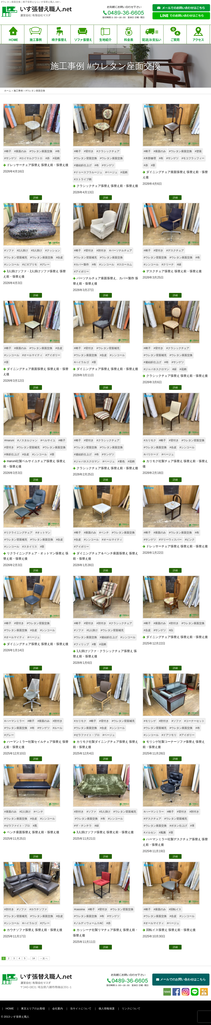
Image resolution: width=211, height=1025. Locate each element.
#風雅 (162, 832)
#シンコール (11, 264)
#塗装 (198, 151)
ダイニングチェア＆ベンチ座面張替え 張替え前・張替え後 (105, 556)
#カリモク (150, 440)
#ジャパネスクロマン (156, 369)
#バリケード (151, 454)
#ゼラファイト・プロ (87, 734)
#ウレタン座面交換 (40, 151)
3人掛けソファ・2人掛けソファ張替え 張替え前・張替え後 (34, 274)
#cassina (79, 909)
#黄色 (121, 461)
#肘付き (101, 250)
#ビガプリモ (29, 264)
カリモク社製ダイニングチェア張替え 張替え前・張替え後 (105, 744)
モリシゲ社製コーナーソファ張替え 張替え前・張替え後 (174, 744)
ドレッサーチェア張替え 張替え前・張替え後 (37, 165)
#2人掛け (22, 250)
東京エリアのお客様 (33, 1008)
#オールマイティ (32, 355)
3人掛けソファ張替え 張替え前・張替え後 (105, 832)
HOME (10, 1008)
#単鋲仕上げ (11, 454)
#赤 (47, 158)
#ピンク (189, 539)
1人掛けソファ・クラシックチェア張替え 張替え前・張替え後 (105, 653)
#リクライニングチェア (18, 532)
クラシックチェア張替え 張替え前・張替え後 (107, 185)
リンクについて (131, 1008)
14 (33, 958)
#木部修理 (150, 158)
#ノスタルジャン (27, 440)
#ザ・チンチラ (83, 825)
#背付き (88, 151)
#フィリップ (81, 644)
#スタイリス (29, 546)
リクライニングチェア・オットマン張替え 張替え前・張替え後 (35, 556)
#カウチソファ (38, 909)
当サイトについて (80, 1008)
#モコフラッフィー (193, 158)
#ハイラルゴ (81, 362)
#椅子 (7, 151)
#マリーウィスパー (170, 539)
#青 (94, 644)
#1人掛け (92, 630)
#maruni (9, 440)
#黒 (35, 825)
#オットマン (43, 532)
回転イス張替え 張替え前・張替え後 (171, 929)
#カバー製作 (81, 264)
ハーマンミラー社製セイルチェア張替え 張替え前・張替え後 (35, 744)
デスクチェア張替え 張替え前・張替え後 (174, 271)
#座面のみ (20, 151)
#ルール (57, 727)
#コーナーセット (194, 720)
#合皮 (59, 257)
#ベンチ (104, 532)
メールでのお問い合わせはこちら (181, 979)
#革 (192, 825)
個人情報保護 (107, 1008)
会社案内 (57, 1008)
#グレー (45, 264)
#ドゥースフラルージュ (88, 172)
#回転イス (175, 909)
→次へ (44, 958)
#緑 (179, 264)
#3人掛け (36, 250)
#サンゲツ (10, 158)
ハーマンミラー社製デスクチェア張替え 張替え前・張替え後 (175, 842)
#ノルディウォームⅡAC (88, 923)
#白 (171, 630)
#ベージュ (111, 172)
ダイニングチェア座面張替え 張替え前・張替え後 (175, 174)
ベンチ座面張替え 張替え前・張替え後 (33, 832)
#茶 (153, 165)
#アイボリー (81, 271)
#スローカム (124, 264)
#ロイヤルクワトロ (31, 158)
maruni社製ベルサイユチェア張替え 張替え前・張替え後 (34, 463)
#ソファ (9, 250)
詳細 (35, 197)
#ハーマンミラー (14, 720)
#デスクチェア (175, 250)
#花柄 (56, 158)
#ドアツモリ (169, 734)
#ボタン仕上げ (178, 825)
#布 (57, 151)
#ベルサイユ (47, 440)
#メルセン (150, 832)
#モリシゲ (150, 720)
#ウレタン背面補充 (15, 257)
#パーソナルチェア (120, 250)
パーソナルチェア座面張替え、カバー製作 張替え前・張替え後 (105, 281)
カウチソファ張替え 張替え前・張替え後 (34, 929)
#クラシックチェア (108, 151)
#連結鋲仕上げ (83, 165)
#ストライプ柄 (83, 179)
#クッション (52, 250)
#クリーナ (168, 264)
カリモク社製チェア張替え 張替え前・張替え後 (175, 463)
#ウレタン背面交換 (85, 158)
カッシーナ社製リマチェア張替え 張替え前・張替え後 (105, 932)
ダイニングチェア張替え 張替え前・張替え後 (107, 369)
